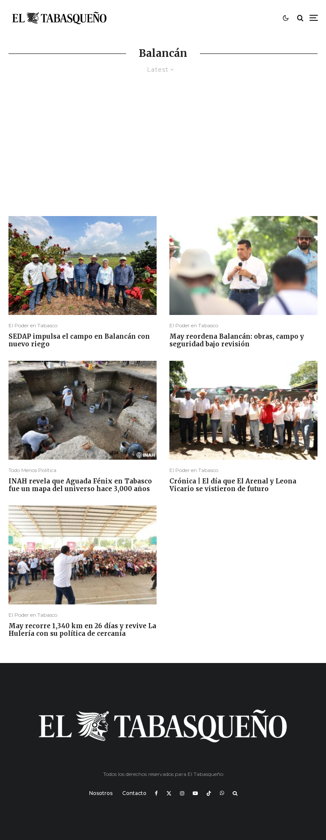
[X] (169, 793)
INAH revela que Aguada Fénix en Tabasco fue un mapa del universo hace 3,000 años (80, 485)
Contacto (134, 793)
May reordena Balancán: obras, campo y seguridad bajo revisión (236, 340)
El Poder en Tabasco (32, 325)
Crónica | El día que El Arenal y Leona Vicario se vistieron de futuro (232, 485)
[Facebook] (156, 793)
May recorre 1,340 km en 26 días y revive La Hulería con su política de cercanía (82, 630)
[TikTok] (209, 793)
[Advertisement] (163, 152)
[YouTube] (195, 793)
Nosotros (100, 793)
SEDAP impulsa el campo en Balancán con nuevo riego (79, 340)
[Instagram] (182, 793)
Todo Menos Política (32, 470)
